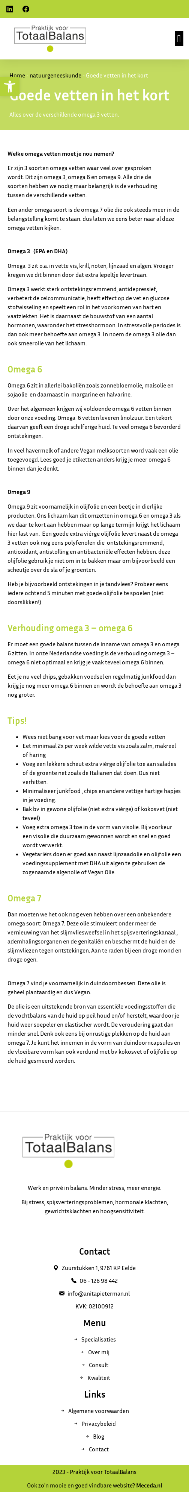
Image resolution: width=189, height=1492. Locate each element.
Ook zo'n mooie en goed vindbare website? (94, 1485)
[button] (179, 39)
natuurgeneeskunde (55, 75)
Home (17, 75)
